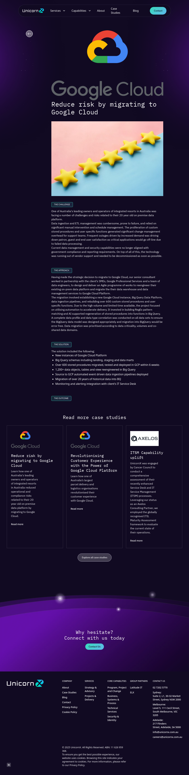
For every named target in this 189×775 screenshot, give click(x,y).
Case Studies (115, 11)
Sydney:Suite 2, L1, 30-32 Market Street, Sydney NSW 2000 (167, 696)
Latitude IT (136, 687)
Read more (17, 524)
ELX (132, 692)
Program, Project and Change (117, 689)
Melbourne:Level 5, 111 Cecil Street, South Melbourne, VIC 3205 (166, 710)
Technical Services (112, 709)
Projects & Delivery (90, 697)
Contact (158, 10)
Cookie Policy (69, 712)
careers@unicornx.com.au (167, 737)
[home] (34, 10)
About (101, 11)
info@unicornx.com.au (165, 732)
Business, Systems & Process (113, 699)
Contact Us (95, 646)
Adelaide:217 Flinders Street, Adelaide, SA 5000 (167, 723)
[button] (57, 11)
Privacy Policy (69, 707)
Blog (136, 11)
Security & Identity (113, 718)
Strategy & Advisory (91, 689)
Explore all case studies (94, 557)
